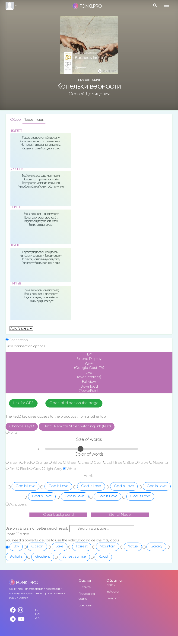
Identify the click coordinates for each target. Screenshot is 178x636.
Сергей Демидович (89, 94)
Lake (60, 546)
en (37, 618)
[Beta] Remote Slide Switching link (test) (76, 426)
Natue (133, 546)
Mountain (107, 546)
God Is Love (25, 486)
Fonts (13, 432)
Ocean (37, 546)
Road (103, 557)
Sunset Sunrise (74, 557)
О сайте (85, 587)
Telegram (113, 598)
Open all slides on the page (74, 403)
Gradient (42, 557)
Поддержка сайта (87, 596)
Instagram (113, 591)
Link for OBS (23, 403)
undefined (21, 328)
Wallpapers (18, 504)
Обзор (16, 119)
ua (37, 614)
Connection (18, 340)
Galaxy (156, 546)
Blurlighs (16, 557)
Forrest (82, 546)
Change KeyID (21, 426)
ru (36, 609)
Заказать (85, 605)
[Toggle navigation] (166, 5)
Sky (16, 546)
